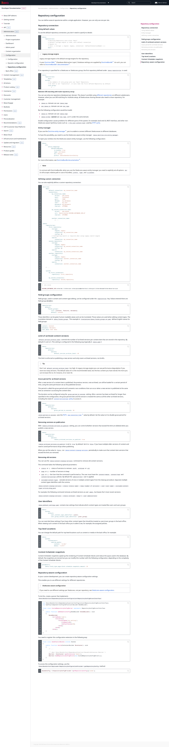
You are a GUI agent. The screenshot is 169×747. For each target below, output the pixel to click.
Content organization (13, 51)
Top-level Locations (148, 56)
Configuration (10, 55)
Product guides (9, 151)
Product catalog (11, 87)
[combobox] (139, 2)
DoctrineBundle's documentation (57, 65)
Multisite (7, 107)
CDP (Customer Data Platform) (14, 127)
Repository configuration (17, 67)
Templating (10, 79)
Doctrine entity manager (56, 131)
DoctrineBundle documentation (68, 159)
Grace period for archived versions (152, 45)
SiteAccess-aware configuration (103, 586)
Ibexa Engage (8, 103)
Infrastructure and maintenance (15, 139)
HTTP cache (96, 122)
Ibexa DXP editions (10, 16)
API (7, 27)
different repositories (104, 95)
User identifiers (147, 54)
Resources (10, 147)
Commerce (10, 91)
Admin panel (10, 47)
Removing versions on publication (151, 47)
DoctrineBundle (106, 62)
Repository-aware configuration (153, 62)
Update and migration (14, 143)
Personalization (9, 119)
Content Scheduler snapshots (152, 59)
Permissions (10, 111)
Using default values (147, 30)
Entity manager (146, 33)
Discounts (7, 95)
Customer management (12, 99)
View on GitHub (160, 2)
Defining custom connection (150, 35)
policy (63, 397)
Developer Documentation (11, 8)
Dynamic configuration (16, 63)
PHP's (72, 413)
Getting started (9, 20)
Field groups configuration (151, 39)
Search (8, 131)
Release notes (11, 155)
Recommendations (12, 123)
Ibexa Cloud (8, 135)
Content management (14, 75)
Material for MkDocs (64, 744)
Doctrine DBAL (50, 62)
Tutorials (7, 24)
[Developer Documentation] (5, 3)
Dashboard (10, 43)
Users (6, 115)
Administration (11, 32)
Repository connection (149, 28)
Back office (12, 71)
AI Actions (7, 83)
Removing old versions (148, 49)
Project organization (13, 40)
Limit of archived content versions (153, 42)
